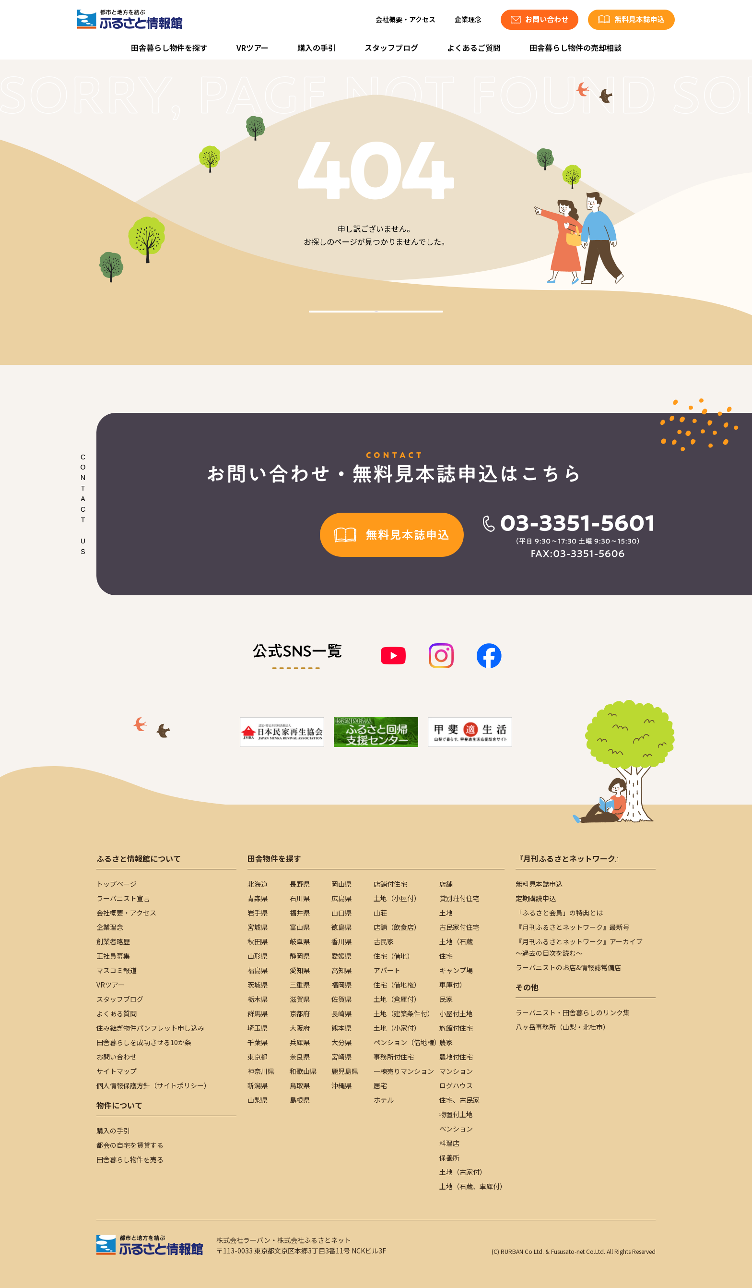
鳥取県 (300, 1085)
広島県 (341, 898)
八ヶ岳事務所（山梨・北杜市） (563, 1027)
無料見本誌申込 (539, 884)
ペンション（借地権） (407, 1042)
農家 (446, 1042)
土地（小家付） (397, 1028)
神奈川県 (260, 1071)
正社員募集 (113, 956)
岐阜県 (300, 941)
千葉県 (257, 1042)
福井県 (300, 912)
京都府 (300, 1013)
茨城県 (257, 984)
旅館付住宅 (456, 1028)
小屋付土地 (456, 1013)
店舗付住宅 (390, 884)
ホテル (384, 1100)
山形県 (257, 956)
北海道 (257, 884)
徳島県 (341, 927)
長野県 (300, 884)
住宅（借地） (394, 956)
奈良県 (300, 1056)
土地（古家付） (462, 1172)
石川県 (300, 898)
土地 (446, 912)
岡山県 (341, 884)
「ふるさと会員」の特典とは (559, 912)
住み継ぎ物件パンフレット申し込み (150, 1028)
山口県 (341, 912)
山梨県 (257, 1100)
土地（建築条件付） (404, 1013)
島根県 (300, 1100)
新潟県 (257, 1085)
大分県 (341, 1042)
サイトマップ (116, 1071)
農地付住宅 (456, 1056)
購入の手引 (316, 47)
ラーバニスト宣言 (123, 898)
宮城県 (257, 927)
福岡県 (341, 984)
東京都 (257, 1056)
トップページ (116, 884)
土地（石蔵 (456, 941)
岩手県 (257, 912)
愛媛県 (341, 956)
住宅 (446, 956)
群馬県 (257, 1013)
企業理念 (468, 19)
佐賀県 (341, 999)
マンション (456, 1071)
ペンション (456, 1128)
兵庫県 (300, 1042)
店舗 (446, 884)
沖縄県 (341, 1085)
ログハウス (456, 1085)
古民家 (384, 941)
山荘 (380, 912)
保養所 (449, 1157)
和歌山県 (303, 1071)
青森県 (257, 898)
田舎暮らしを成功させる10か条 (143, 1042)
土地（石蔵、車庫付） (472, 1186)
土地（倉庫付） (397, 999)
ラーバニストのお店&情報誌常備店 (568, 967)
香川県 (341, 941)
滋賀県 (300, 999)
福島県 (257, 970)
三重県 (300, 984)
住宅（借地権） (397, 984)
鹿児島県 (344, 1071)
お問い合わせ (116, 1056)
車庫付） (452, 984)
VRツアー (252, 47)
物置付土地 (456, 1114)
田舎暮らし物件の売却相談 (575, 47)
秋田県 (257, 941)
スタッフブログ (391, 47)
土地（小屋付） (397, 898)
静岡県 (300, 956)
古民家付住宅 (459, 927)
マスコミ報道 (116, 970)
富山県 (300, 927)
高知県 (341, 970)
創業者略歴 (113, 941)
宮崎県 (341, 1056)
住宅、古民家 (459, 1100)
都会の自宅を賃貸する (130, 1145)
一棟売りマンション (404, 1071)
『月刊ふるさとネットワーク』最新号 (573, 927)
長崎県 (341, 1013)
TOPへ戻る (376, 322)
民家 (446, 999)
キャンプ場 (456, 970)
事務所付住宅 (394, 1056)
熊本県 (341, 1028)
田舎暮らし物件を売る (130, 1159)
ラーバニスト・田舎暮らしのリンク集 (573, 1012)
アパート (387, 970)
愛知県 (300, 970)
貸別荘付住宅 (459, 898)
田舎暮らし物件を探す (169, 47)
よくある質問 (116, 1013)
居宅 (380, 1085)
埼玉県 (257, 1028)
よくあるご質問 (474, 47)
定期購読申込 (536, 898)
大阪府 (300, 1028)
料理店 (449, 1143)
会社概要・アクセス (405, 19)
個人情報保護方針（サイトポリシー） (153, 1085)
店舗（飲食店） (397, 927)
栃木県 (257, 999)
